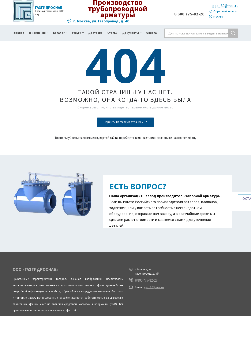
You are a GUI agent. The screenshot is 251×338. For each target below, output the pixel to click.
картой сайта (109, 138)
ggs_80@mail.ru (225, 5)
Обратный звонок (225, 11)
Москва (218, 16)
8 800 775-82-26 (189, 13)
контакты (144, 138)
